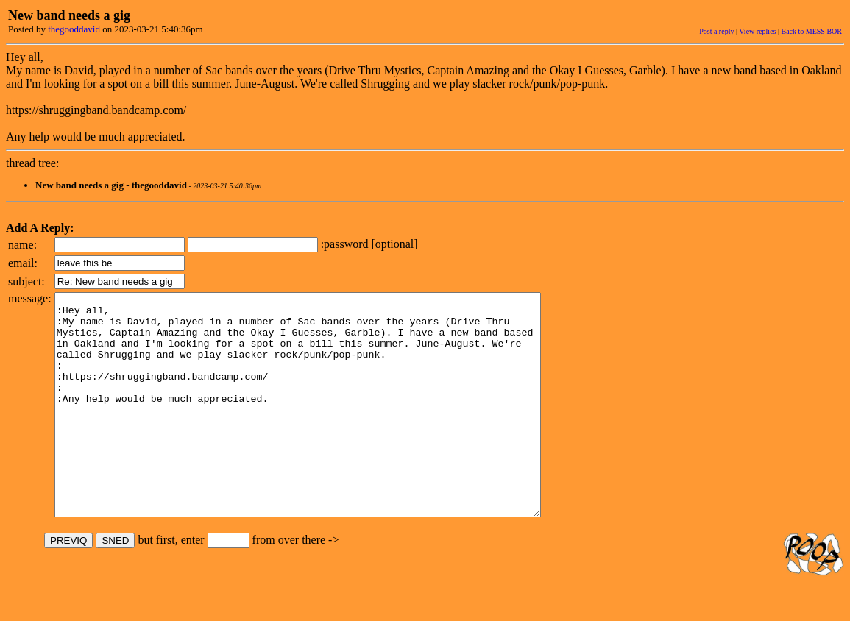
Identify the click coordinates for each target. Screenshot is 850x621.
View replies (757, 31)
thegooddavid (74, 29)
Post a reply (716, 31)
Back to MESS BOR (811, 31)
